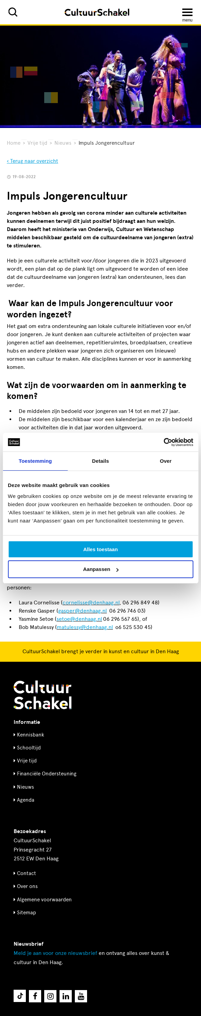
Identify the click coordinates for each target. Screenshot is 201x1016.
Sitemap (26, 913)
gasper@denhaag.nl (82, 610)
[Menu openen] (187, 12)
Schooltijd (29, 748)
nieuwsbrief (55, 953)
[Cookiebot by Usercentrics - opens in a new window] (163, 442)
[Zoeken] (13, 12)
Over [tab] (166, 461)
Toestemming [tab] (35, 461)
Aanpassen (100, 569)
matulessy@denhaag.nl (85, 627)
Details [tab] (100, 461)
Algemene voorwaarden (44, 900)
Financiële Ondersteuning (47, 774)
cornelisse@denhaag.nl (91, 602)
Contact (26, 873)
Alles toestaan (100, 549)
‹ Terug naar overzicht (32, 161)
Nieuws (62, 143)
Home (13, 143)
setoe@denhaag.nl (79, 619)
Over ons (27, 886)
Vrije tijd (37, 143)
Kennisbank (30, 735)
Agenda (25, 800)
